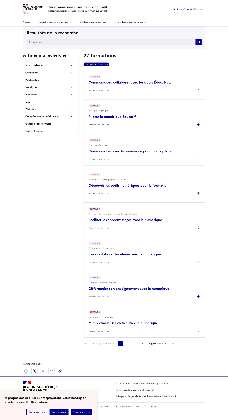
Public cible (32, 80)
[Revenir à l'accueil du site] (40, 390)
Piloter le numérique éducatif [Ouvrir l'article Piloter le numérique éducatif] (112, 116)
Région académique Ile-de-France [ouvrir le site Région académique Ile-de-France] (133, 390)
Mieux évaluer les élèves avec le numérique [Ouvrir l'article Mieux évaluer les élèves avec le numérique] (123, 323)
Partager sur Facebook (26, 371)
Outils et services (35, 131)
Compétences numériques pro (43, 116)
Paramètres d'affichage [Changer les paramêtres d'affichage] (190, 9)
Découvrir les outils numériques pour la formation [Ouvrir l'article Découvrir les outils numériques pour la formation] (129, 185)
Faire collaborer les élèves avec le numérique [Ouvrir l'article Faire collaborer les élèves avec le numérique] (125, 254)
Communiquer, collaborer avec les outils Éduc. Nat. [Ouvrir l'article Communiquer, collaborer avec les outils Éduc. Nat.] (130, 82)
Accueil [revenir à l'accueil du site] (27, 22)
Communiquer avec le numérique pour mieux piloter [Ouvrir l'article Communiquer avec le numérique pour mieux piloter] (131, 151)
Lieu (27, 102)
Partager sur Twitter (34, 371)
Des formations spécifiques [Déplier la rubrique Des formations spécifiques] (132, 22)
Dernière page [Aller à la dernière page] (172, 343)
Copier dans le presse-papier (60, 371)
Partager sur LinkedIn (43, 371)
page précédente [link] (105, 343)
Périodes (30, 109)
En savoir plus (37, 412)
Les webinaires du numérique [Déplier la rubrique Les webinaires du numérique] (53, 22)
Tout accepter (81, 412)
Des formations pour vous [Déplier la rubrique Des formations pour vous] (93, 22)
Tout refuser (59, 412)
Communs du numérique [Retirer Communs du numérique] (95, 64)
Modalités (31, 94)
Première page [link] (86, 343)
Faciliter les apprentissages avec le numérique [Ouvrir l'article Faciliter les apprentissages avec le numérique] (125, 219)
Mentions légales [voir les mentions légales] (102, 406)
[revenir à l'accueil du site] (78, 7)
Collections (31, 72)
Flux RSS (152, 406)
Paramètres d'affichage (129, 406)
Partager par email (51, 371)
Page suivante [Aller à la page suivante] (156, 343)
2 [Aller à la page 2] (127, 343)
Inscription (31, 87)
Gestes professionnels (38, 123)
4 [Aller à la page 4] (142, 343)
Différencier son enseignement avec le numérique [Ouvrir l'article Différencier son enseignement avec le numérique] (129, 288)
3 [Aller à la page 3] (134, 343)
